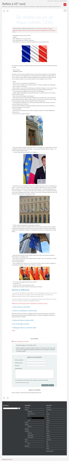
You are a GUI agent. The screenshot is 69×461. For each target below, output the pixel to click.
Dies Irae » (7, 11)
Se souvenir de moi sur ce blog (22, 382)
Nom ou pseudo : (19, 360)
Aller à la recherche (63, 0)
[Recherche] (10, 408)
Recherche (6, 405)
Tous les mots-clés (49, 451)
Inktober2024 (30, 437)
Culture (47, 420)
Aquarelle (27, 431)
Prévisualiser (45, 385)
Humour (48, 437)
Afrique (16, 30)
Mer (47, 442)
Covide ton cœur (31, 414)
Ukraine (53, 30)
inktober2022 (30, 435)
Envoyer (51, 385)
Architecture (49, 409)
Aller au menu (56, 0)
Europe (23, 30)
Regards (46, 28)
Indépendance (43, 30)
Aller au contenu (50, 0)
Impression (38, 30)
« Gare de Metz (4, 11)
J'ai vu (29, 416)
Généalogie (30, 411)
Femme (47, 431)
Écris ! (14, 31)
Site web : (17, 365)
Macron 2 (30, 426)
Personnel (27, 407)
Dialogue (20, 30)
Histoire (33, 30)
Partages (26, 429)
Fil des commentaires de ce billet (21, 341)
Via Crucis (30, 433)
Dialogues (51, 28)
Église (47, 427)
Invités (29, 420)
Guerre (30, 30)
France (26, 30)
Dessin (26, 442)
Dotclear (10, 459)
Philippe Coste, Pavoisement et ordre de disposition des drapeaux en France (30, 303)
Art (47, 412)
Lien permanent (39, 28)
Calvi (47, 416)
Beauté (47, 414)
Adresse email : (19, 362)
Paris (51, 30)
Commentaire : (18, 368)
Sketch (47, 448)
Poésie (26, 439)
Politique (27, 424)
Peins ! (47, 446)
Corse (47, 418)
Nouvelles (27, 446)
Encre (29, 443)
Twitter (13, 330)
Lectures (26, 422)
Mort (48, 30)
